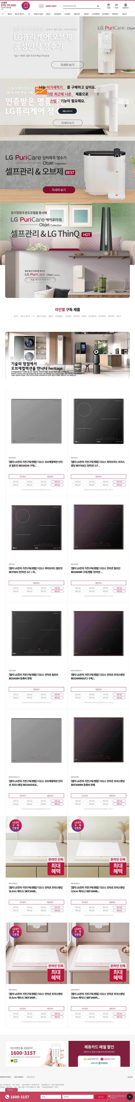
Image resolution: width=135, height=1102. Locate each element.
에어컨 (86, 14)
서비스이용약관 (18, 1077)
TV (29, 14)
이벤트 (116, 6)
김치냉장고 (57, 14)
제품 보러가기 (67, 111)
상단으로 (130, 1077)
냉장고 (48, 14)
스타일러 (67, 14)
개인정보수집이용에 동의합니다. (118, 1096)
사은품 (108, 6)
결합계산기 (126, 6)
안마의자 (115, 14)
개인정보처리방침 (5, 1077)
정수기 (10, 14)
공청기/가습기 (38, 14)
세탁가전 (77, 14)
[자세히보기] (113, 1098)
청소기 (124, 14)
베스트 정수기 (19, 14)
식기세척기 (105, 14)
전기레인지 (96, 14)
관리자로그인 (31, 1077)
